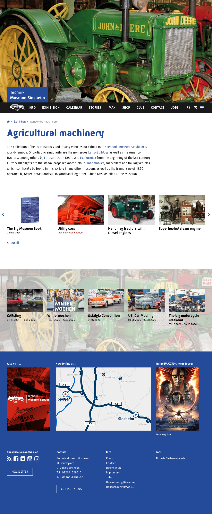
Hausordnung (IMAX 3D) (120, 486)
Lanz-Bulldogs (98, 152)
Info (32, 107)
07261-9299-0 (71, 472)
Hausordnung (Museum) (120, 482)
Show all (13, 243)
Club (140, 107)
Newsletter (19, 471)
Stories (95, 107)
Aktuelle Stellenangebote (170, 458)
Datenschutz (113, 467)
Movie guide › (164, 434)
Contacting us (71, 488)
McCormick (88, 158)
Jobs (175, 107)
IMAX (112, 107)
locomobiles (95, 163)
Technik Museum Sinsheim (125, 147)
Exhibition (51, 107)
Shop (126, 107)
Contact (157, 107)
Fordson (50, 158)
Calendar (74, 107)
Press (109, 458)
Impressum (112, 472)
